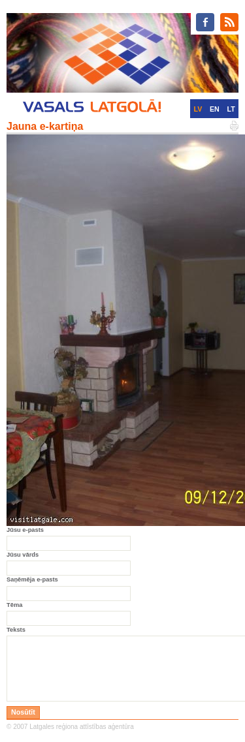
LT (231, 109)
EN (215, 109)
